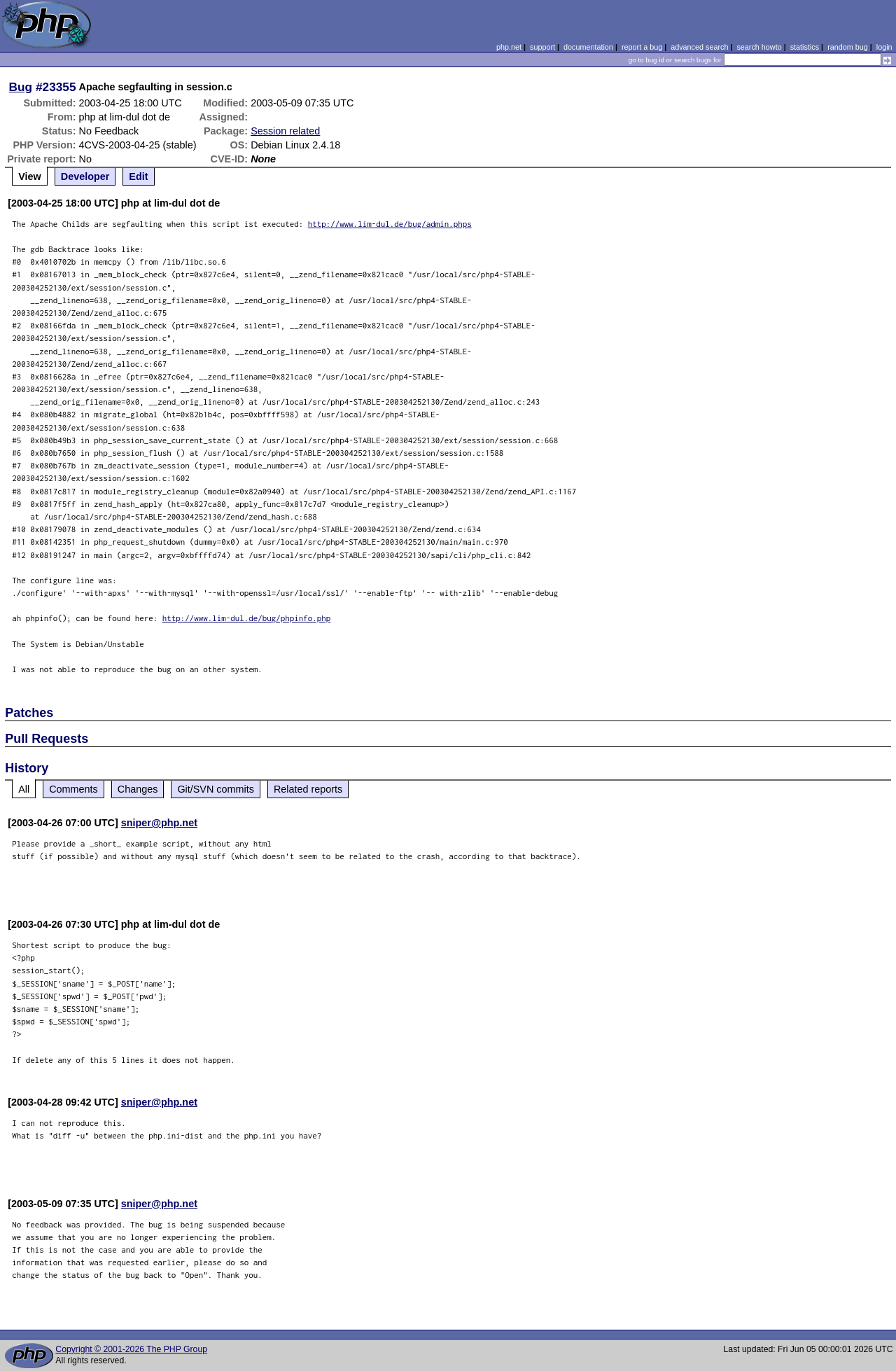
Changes (138, 789)
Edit (138, 176)
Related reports (308, 789)
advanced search (699, 47)
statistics (804, 47)
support (542, 47)
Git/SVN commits (215, 789)
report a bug (642, 47)
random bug (847, 47)
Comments (73, 789)
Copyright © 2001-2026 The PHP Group (131, 1349)
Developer (85, 176)
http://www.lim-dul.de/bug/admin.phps (390, 223)
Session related (285, 131)
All (23, 789)
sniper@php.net (159, 822)
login (884, 47)
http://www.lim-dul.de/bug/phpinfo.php (246, 617)
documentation (588, 47)
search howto (758, 47)
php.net (509, 47)
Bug (21, 87)
